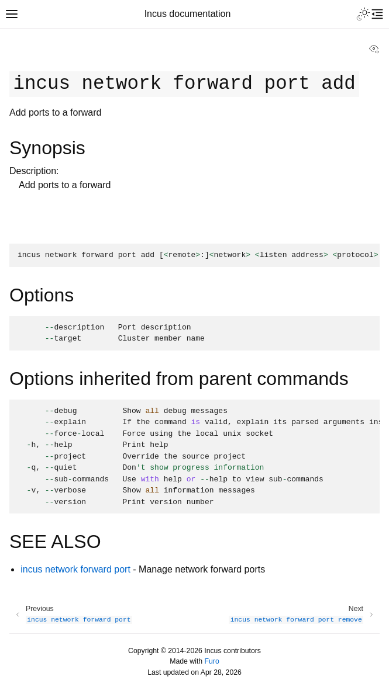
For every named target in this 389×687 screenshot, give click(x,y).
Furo (212, 661)
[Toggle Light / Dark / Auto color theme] (363, 14)
